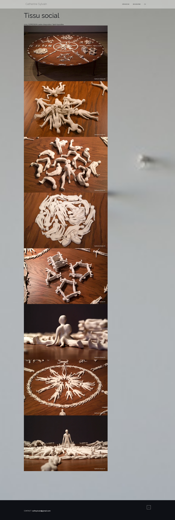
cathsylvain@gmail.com (41, 511)
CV (145, 4)
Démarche (125, 4)
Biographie (137, 4)
